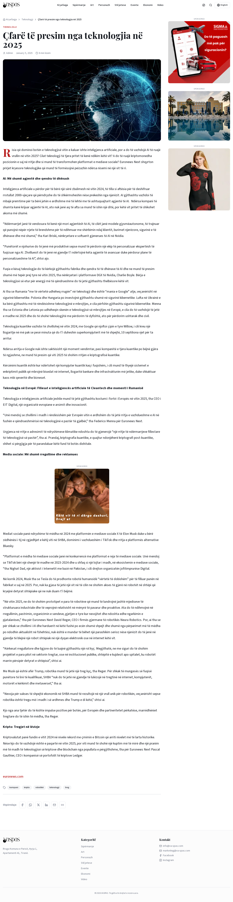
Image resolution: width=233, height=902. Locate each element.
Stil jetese (120, 5)
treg (67, 787)
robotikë (39, 787)
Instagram (166, 860)
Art (92, 5)
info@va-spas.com (171, 846)
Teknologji (27, 19)
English (222, 5)
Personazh (104, 5)
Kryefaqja (62, 5)
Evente (135, 5)
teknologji (54, 787)
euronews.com (13, 776)
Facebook (166, 855)
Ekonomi (148, 5)
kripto (27, 787)
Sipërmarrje (79, 5)
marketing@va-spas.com (174, 851)
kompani (13, 787)
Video (160, 5)
